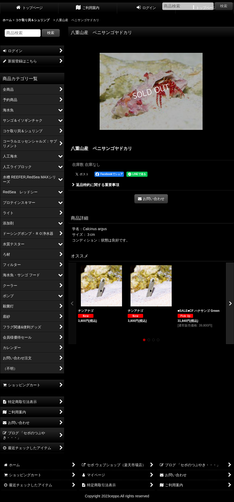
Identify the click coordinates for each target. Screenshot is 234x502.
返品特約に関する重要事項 (95, 185)
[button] (72, 303)
